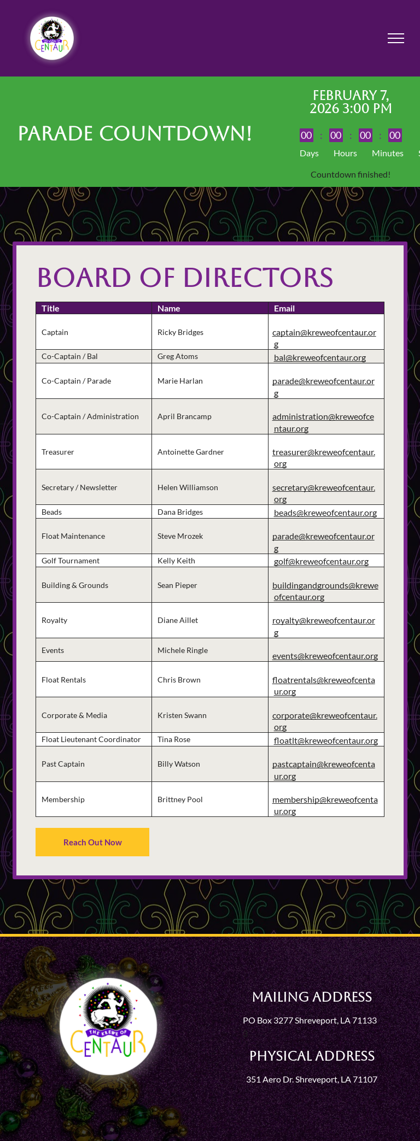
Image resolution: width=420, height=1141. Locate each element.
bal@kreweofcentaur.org (320, 357)
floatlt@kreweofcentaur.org (326, 740)
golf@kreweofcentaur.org (321, 561)
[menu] (396, 38)
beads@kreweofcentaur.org (325, 512)
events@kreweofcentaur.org (325, 655)
